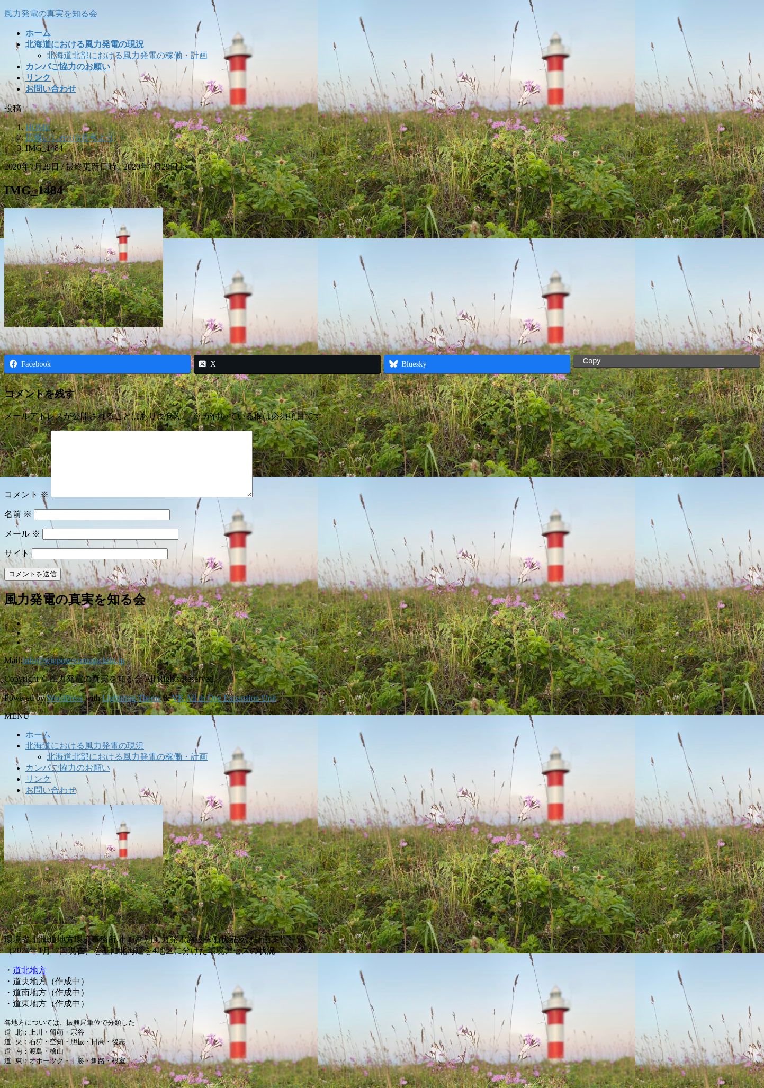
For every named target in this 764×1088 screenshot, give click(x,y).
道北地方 (30, 982)
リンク (38, 791)
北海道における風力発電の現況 (84, 758)
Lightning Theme (131, 710)
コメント (26, 507)
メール (22, 546)
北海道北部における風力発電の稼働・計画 (127, 55)
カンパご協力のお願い (67, 780)
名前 (18, 526)
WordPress (65, 710)
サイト (17, 565)
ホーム (38, 747)
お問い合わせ (50, 802)
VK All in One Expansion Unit (224, 710)
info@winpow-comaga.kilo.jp (73, 672)
